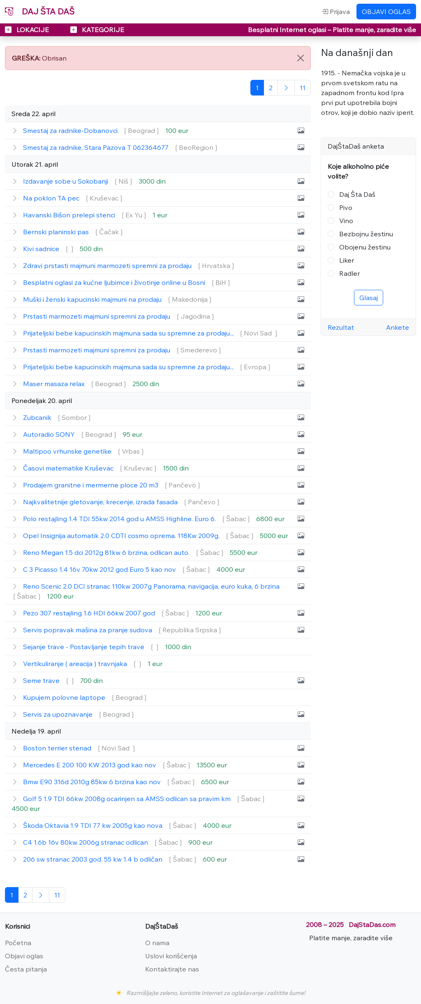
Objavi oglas (24, 956)
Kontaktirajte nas (172, 969)
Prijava (336, 11)
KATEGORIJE (97, 30)
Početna (18, 943)
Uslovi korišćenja (171, 956)
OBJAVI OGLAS (386, 11)
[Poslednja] (302, 88)
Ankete (397, 327)
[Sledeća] (286, 88)
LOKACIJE (28, 30)
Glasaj (368, 298)
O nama (157, 943)
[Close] (300, 58)
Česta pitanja (26, 969)
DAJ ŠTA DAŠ (39, 11)
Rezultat (341, 327)
